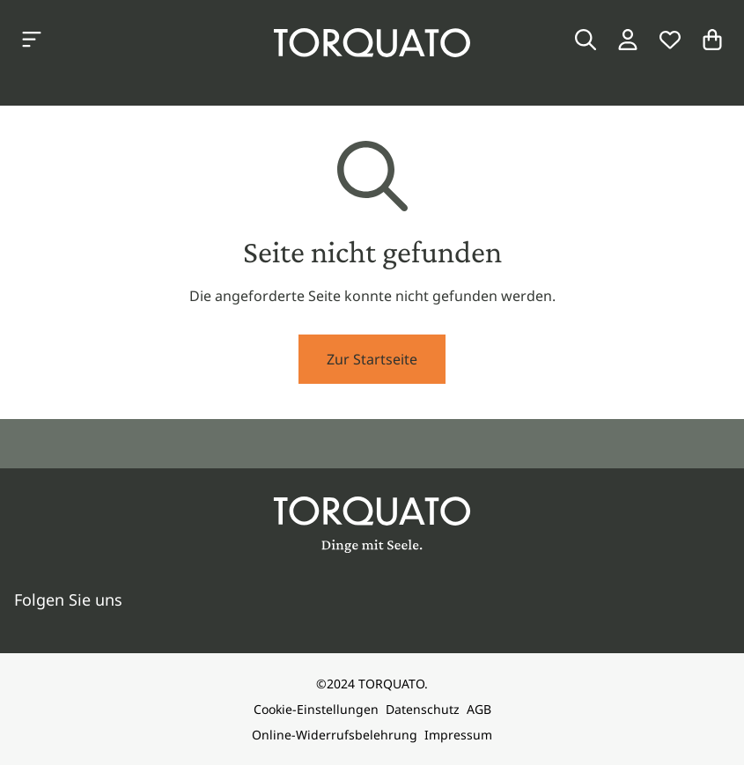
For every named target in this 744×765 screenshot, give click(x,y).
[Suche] (585, 39)
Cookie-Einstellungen (316, 709)
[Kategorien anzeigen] (31, 39)
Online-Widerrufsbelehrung (334, 734)
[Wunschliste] (670, 39)
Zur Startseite (372, 359)
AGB (479, 709)
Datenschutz (423, 709)
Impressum (458, 734)
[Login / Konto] (627, 39)
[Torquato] (372, 42)
